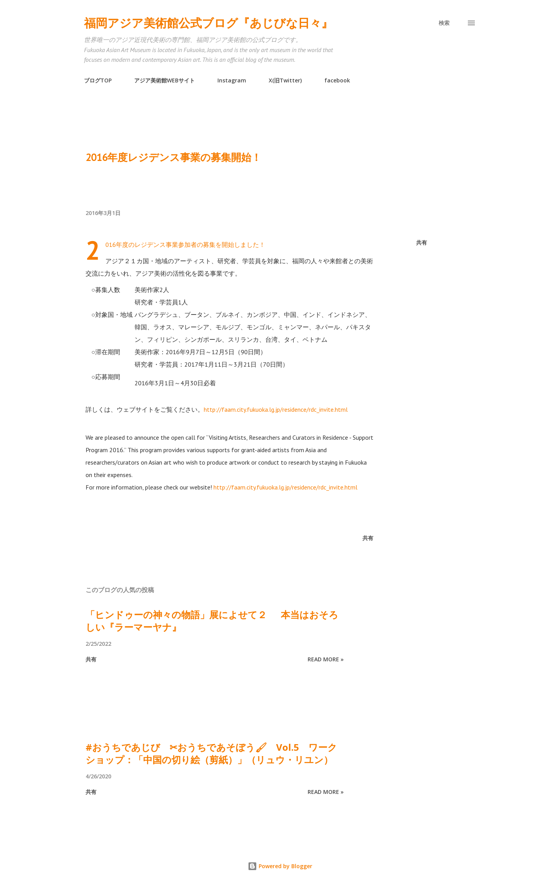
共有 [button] (421, 242)
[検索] (444, 23)
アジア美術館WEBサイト (164, 80)
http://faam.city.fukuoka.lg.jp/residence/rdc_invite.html (276, 409)
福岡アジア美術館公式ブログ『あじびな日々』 (208, 23)
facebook (337, 80)
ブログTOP (98, 80)
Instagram (231, 80)
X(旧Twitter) (285, 80)
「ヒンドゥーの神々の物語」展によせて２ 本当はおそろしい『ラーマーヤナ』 (212, 620)
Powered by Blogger (280, 866)
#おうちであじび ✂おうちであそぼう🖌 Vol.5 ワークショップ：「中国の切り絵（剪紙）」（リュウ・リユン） (211, 753)
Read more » (326, 659)
